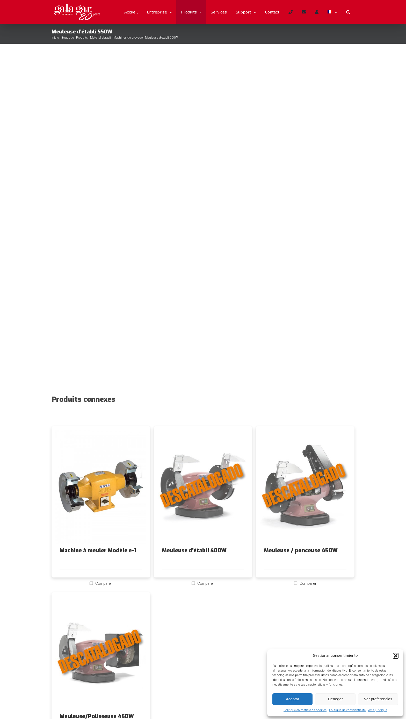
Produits (82, 37)
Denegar (335, 699)
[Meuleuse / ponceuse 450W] (305, 487)
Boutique (67, 37)
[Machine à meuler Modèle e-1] (100, 487)
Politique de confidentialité (347, 710)
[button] (395, 655)
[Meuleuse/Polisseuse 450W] (100, 653)
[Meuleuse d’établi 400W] (203, 487)
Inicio (55, 37)
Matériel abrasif (100, 37)
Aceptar (292, 699)
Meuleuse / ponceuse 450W (301, 550)
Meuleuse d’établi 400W (194, 550)
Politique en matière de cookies (305, 710)
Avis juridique (377, 710)
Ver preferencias (378, 699)
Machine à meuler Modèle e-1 (98, 550)
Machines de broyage (128, 37)
